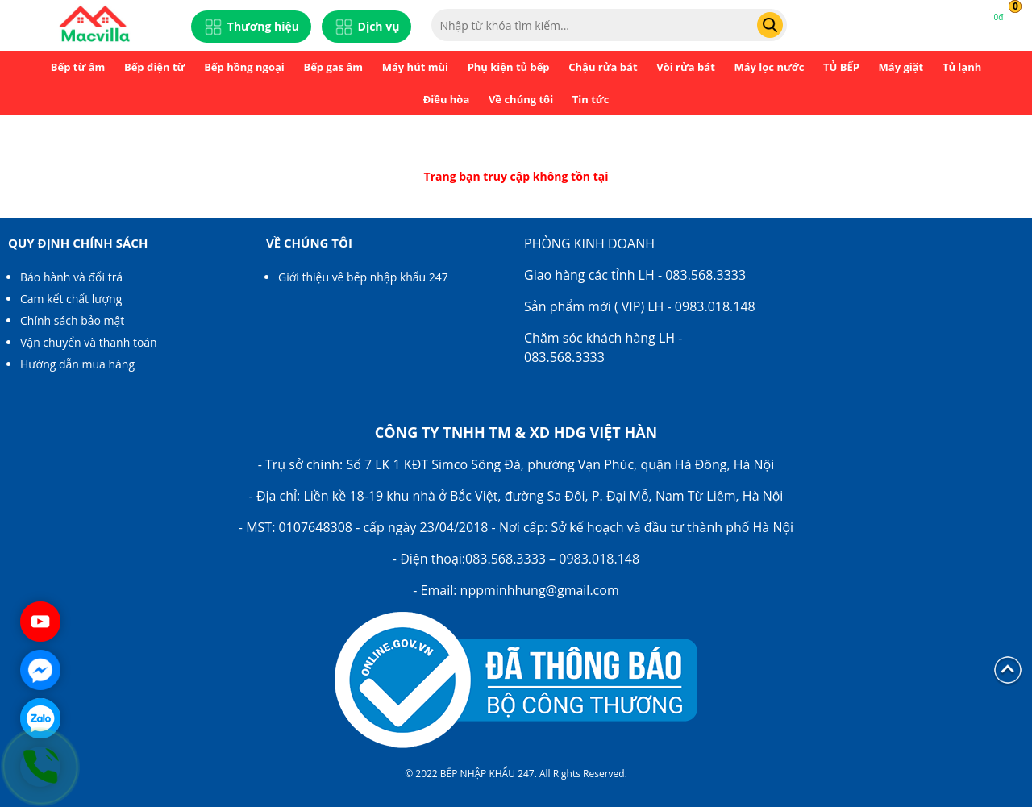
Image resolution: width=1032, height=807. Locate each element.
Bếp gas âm (333, 67)
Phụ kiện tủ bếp (509, 67)
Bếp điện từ (154, 67)
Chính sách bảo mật (72, 320)
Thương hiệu (251, 27)
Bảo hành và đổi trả (71, 277)
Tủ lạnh (962, 67)
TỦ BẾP (841, 67)
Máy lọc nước (769, 67)
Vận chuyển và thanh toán (88, 342)
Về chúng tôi (521, 99)
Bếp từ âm (78, 67)
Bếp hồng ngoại (244, 67)
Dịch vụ (367, 27)
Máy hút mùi (415, 67)
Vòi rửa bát (685, 67)
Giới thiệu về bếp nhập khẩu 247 (363, 277)
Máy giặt (901, 67)
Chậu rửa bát (602, 67)
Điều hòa (446, 99)
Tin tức (591, 99)
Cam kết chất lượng (71, 298)
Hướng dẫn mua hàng (77, 364)
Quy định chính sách (78, 243)
